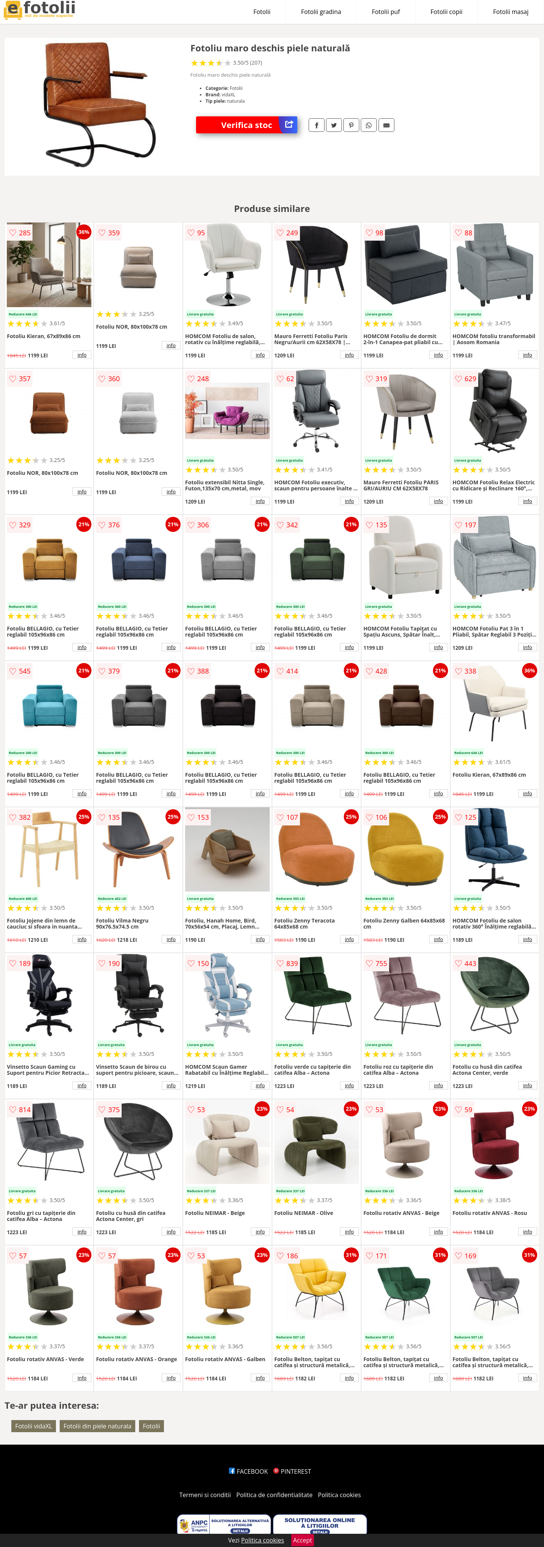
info (82, 354)
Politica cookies (339, 1495)
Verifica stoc (259, 124)
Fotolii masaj (511, 12)
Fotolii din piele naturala (97, 1426)
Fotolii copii (447, 12)
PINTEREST (292, 1471)
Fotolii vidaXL (33, 1426)
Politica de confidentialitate (274, 1495)
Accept (302, 1540)
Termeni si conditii (205, 1495)
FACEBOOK (248, 1471)
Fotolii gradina (321, 12)
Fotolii (261, 12)
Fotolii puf (386, 12)
